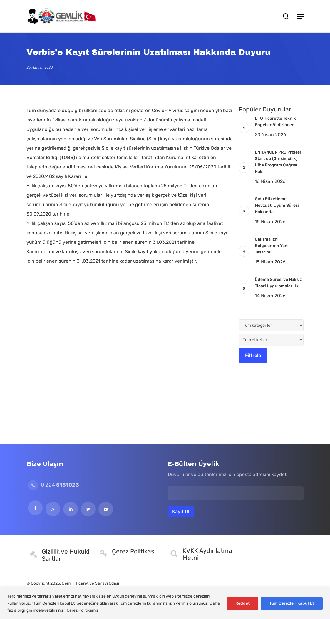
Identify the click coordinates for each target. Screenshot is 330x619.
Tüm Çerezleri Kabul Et (291, 603)
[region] (165, 603)
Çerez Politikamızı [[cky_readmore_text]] (83, 610)
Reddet (242, 603)
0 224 (53, 485)
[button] (300, 16)
